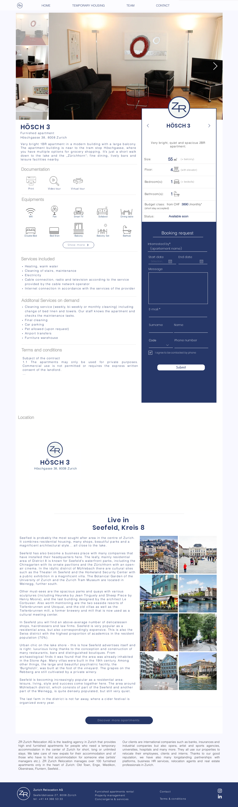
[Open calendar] (170, 261)
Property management (110, 795)
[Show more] (78, 245)
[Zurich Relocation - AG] (24, 794)
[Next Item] (215, 66)
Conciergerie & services (112, 799)
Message (155, 269)
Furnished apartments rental (114, 791)
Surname (156, 324)
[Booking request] (178, 233)
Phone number (185, 340)
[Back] (150, 125)
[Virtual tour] (78, 183)
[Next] (207, 125)
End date (185, 257)
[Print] (31, 183)
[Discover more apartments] (119, 720)
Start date (156, 257)
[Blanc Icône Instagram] (220, 791)
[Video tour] (54, 183)
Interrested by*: (159, 243)
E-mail (153, 309)
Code (152, 340)
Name (178, 324)
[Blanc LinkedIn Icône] (220, 796)
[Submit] (181, 367)
